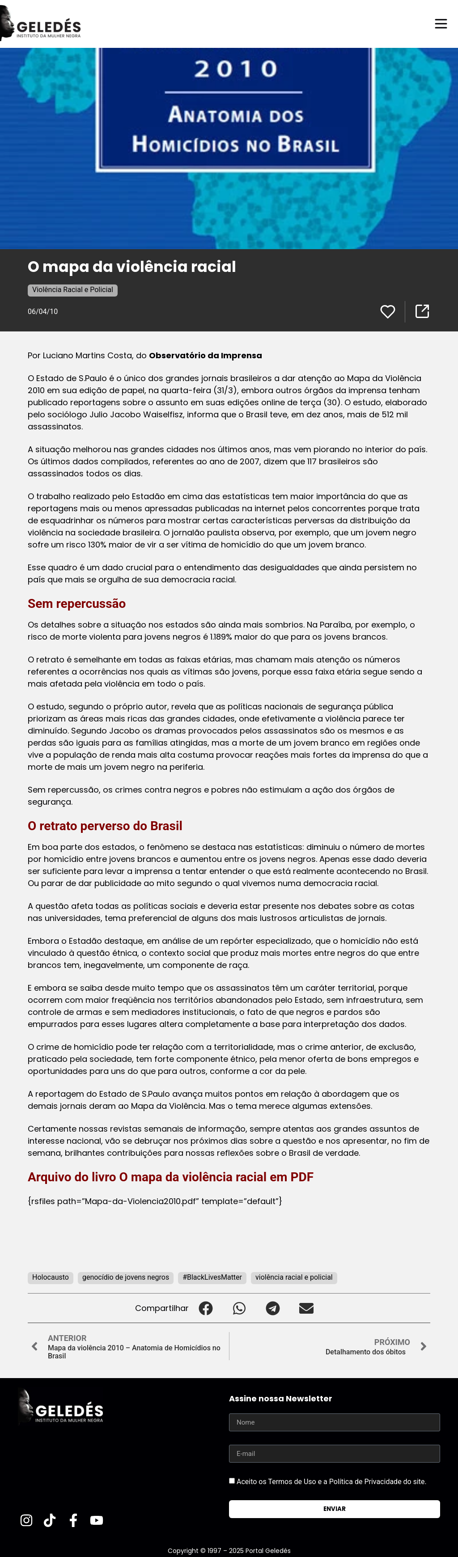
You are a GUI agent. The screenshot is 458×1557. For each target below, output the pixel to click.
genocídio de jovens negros (125, 1277)
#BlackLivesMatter (212, 1277)
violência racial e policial (294, 1277)
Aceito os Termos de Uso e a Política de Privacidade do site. (332, 1481)
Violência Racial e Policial (72, 289)
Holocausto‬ (50, 1277)
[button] (205, 1308)
